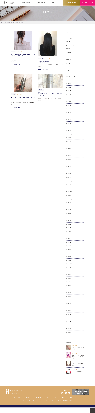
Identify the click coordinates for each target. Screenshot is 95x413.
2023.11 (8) (69, 187)
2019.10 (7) (69, 330)
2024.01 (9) (69, 179)
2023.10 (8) (69, 190)
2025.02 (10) (69, 132)
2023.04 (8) (69, 212)
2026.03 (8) (69, 84)
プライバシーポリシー (39, 406)
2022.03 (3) (69, 256)
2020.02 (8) (69, 315)
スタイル (43, 2)
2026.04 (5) (69, 80)
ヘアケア (68, 56)
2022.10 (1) (69, 235)
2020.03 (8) (69, 312)
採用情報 (68, 49)
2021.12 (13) (69, 268)
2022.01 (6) (69, 264)
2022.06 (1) (69, 246)
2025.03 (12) (69, 128)
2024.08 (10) (69, 154)
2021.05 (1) (69, 293)
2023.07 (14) (69, 201)
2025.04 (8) (69, 124)
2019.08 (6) (69, 337)
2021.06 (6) (69, 290)
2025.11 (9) (69, 99)
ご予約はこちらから (71, 2)
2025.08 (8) (69, 110)
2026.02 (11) (69, 88)
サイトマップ (26, 406)
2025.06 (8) (69, 117)
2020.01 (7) (69, 319)
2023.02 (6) (69, 220)
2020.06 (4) (69, 301)
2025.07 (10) (69, 113)
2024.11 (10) (69, 143)
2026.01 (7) (69, 91)
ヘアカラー (68, 52)
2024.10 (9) (69, 146)
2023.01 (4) (69, 223)
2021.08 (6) (69, 282)
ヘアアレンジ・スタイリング (73, 45)
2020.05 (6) (69, 304)
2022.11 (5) (69, 231)
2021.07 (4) (69, 286)
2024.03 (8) (69, 172)
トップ (19, 2)
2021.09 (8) (69, 279)
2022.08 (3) (69, 242)
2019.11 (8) (69, 326)
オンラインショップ (87, 2)
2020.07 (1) (69, 297)
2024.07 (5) (69, 157)
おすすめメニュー (70, 60)
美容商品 (68, 67)
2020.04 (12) (69, 308)
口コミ (38, 2)
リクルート (54, 2)
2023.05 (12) (69, 209)
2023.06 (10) (69, 205)
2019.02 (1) (69, 341)
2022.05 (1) (69, 249)
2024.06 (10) (69, 161)
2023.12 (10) (69, 183)
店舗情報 (28, 2)
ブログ (23, 2)
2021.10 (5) (69, 275)
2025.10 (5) (69, 102)
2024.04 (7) (69, 168)
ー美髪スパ (71, 403)
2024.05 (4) (69, 165)
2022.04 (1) (69, 253)
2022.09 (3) (69, 238)
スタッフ (34, 2)
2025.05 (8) (69, 121)
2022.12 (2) (69, 227)
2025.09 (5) (69, 106)
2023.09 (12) (69, 194)
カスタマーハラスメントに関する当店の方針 (60, 406)
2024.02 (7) (69, 176)
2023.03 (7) (69, 216)
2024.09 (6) (69, 150)
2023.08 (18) (69, 198)
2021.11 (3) (69, 271)
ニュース (68, 71)
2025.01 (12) (69, 135)
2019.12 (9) (69, 323)
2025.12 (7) (69, 95)
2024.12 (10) (69, 139)
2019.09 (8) (69, 334)
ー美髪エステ (64, 403)
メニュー (49, 2)
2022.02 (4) (69, 260)
